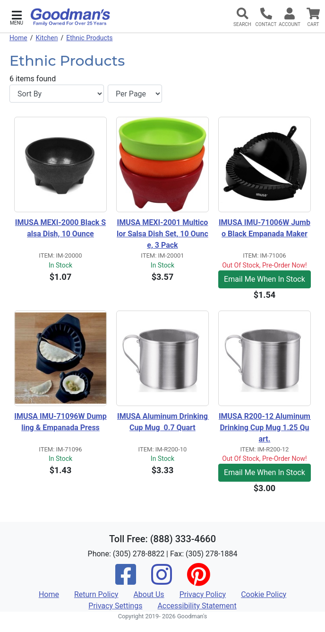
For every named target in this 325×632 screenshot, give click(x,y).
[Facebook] (125, 580)
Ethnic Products (89, 38)
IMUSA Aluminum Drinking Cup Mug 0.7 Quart (163, 422)
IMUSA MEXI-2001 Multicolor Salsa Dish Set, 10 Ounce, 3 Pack (162, 234)
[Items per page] (135, 94)
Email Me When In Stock (264, 279)
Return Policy (96, 594)
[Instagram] (161, 580)
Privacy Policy (203, 594)
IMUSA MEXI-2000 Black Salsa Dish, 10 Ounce (60, 228)
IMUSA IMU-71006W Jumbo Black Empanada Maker (264, 228)
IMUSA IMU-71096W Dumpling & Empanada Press (60, 422)
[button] (16, 17)
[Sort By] (56, 94)
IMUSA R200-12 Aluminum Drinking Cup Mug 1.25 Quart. (265, 427)
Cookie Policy (263, 594)
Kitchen (46, 38)
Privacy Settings (115, 605)
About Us (148, 594)
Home (18, 38)
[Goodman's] (70, 17)
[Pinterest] (198, 580)
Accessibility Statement (196, 605)
